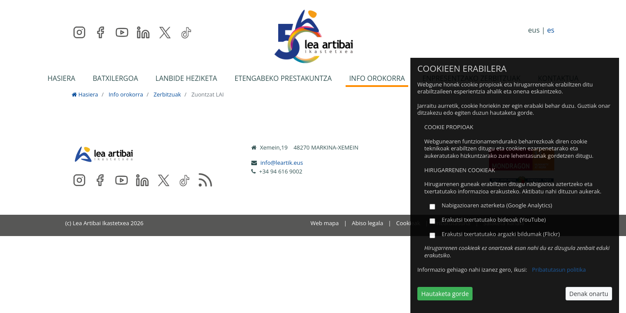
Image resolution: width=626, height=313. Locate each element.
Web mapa (324, 223)
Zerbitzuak (167, 94)
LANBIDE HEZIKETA (186, 78)
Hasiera (85, 94)
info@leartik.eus (281, 162)
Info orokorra (126, 94)
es (550, 30)
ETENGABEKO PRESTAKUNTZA (283, 78)
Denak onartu (588, 294)
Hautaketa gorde (445, 294)
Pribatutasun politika (559, 269)
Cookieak (408, 223)
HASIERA (61, 78)
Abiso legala (367, 223)
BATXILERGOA (115, 78)
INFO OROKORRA (377, 78)
